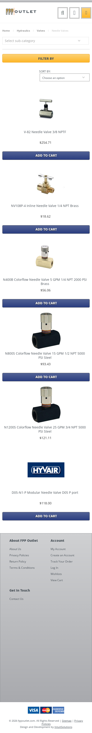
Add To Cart (46, 155)
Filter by (46, 58)
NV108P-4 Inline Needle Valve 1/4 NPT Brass (45, 206)
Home (6, 30)
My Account (58, 549)
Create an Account (62, 555)
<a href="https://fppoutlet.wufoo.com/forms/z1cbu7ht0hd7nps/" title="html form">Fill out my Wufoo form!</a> (48, 652)
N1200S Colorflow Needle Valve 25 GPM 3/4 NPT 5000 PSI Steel (45, 429)
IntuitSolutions (63, 727)
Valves (41, 30)
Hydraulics (23, 30)
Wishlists (56, 574)
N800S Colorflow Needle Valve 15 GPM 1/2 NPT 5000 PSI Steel (45, 355)
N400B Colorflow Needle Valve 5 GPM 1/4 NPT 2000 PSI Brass (45, 282)
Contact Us (16, 599)
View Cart (57, 580)
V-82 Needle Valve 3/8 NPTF (45, 132)
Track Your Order (62, 561)
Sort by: (45, 71)
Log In (54, 568)
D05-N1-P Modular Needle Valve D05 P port (45, 493)
